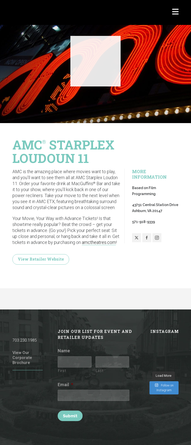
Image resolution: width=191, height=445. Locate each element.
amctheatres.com (99, 242)
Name (64, 350)
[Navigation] (175, 12)
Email (65, 384)
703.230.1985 (24, 340)
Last (99, 371)
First (62, 371)
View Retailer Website (41, 259)
